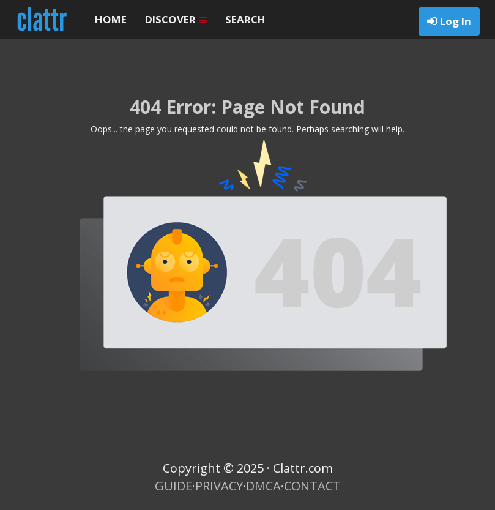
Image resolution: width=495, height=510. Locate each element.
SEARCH (245, 19)
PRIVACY (219, 486)
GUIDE (173, 486)
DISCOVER (176, 19)
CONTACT (312, 486)
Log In (455, 21)
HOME (111, 19)
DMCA (263, 486)
